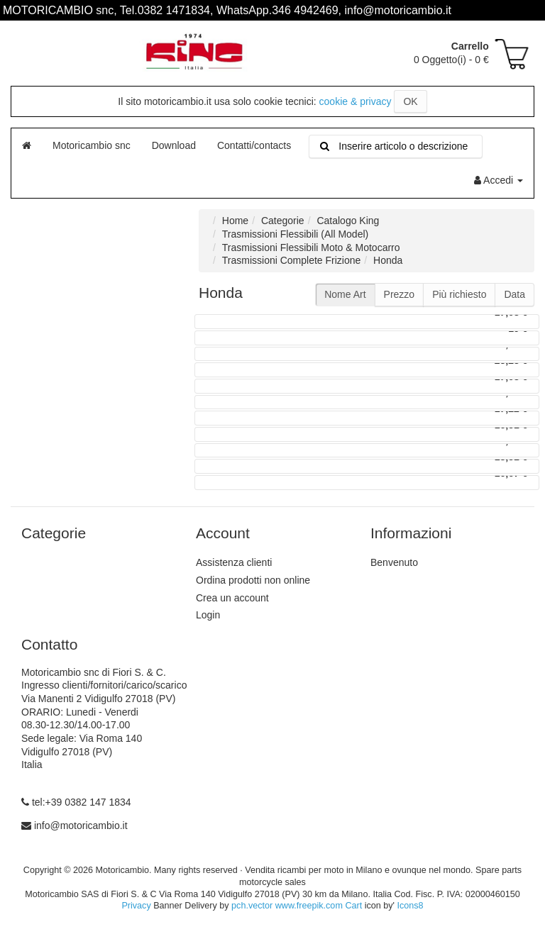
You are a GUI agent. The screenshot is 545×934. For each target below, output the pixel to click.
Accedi (498, 180)
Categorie (282, 220)
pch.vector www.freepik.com (287, 906)
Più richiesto (459, 294)
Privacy (135, 906)
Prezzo (399, 294)
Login (208, 615)
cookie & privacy (355, 101)
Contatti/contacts (254, 145)
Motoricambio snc (92, 145)
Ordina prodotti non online (253, 580)
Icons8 (410, 906)
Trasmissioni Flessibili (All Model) (295, 234)
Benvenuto (394, 562)
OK (410, 101)
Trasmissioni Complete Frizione (291, 260)
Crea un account (232, 598)
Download (174, 145)
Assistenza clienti (234, 562)
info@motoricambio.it (81, 825)
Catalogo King (347, 220)
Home (235, 220)
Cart (353, 906)
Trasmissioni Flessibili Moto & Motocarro (311, 247)
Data (514, 294)
